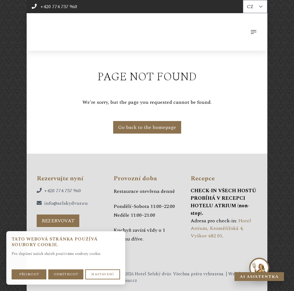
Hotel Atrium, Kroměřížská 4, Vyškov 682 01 (221, 228)
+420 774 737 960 (54, 6)
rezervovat (58, 221)
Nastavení (102, 274)
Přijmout (29, 274)
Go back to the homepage (147, 127)
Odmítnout (66, 274)
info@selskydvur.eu (66, 203)
